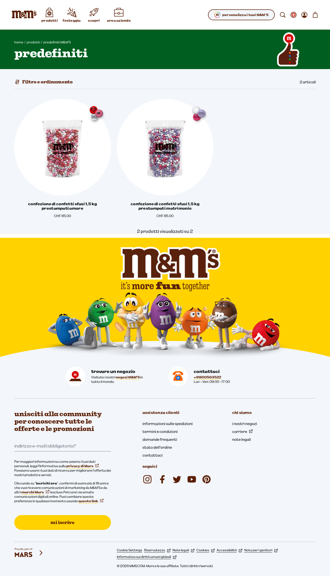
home (18, 42)
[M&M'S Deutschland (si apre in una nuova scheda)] (192, 479)
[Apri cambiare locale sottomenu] (293, 15)
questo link (91, 501)
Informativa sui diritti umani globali (146, 557)
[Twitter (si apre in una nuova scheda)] (177, 479)
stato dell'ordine (157, 447)
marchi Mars (35, 492)
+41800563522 (207, 377)
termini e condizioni (160, 431)
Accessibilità (229, 550)
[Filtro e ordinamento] (43, 82)
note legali (241, 439)
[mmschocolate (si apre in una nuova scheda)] (147, 479)
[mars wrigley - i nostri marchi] (29, 553)
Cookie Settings (129, 550)
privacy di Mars (82, 466)
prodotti (33, 42)
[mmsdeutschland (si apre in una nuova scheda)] (162, 479)
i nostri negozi (244, 423)
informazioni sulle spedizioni (167, 423)
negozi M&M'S (128, 377)
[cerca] (283, 15)
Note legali (183, 550)
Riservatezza (157, 550)
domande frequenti (159, 439)
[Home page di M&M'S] (24, 14)
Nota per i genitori (261, 550)
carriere (242, 431)
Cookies (205, 550)
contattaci (152, 455)
